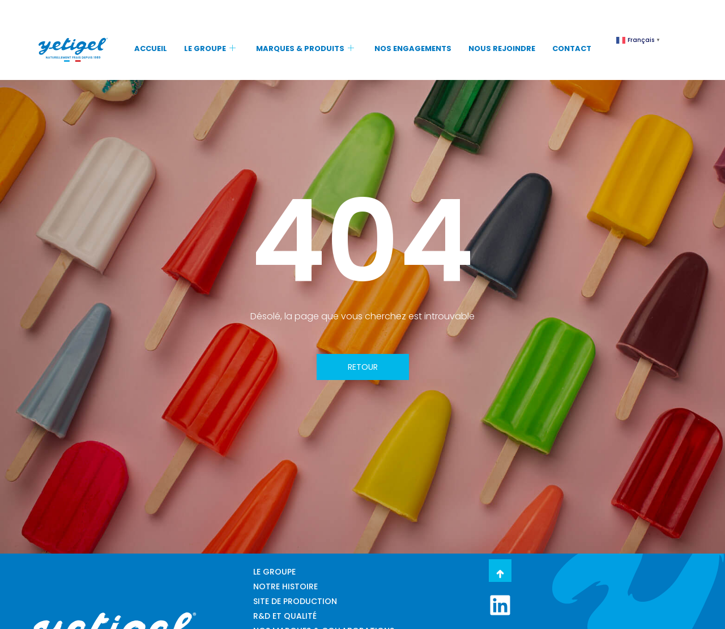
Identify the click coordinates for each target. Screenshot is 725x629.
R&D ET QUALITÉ (285, 616)
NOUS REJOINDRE (501, 48)
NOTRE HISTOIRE (285, 586)
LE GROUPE (210, 48)
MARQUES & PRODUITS (305, 48)
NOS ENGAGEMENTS (412, 48)
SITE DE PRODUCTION (295, 601)
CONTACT (571, 48)
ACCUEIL (150, 48)
